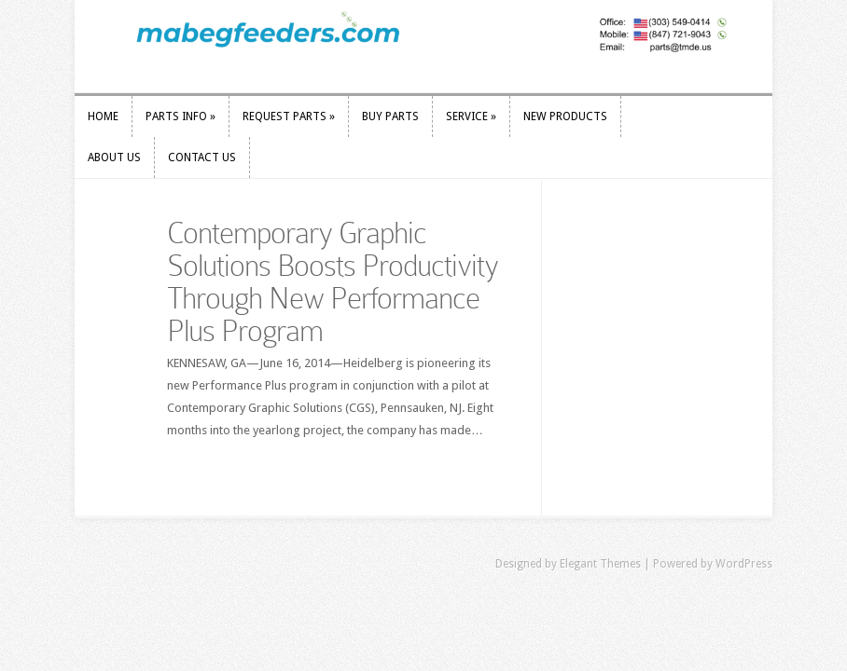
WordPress (743, 563)
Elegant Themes (600, 563)
